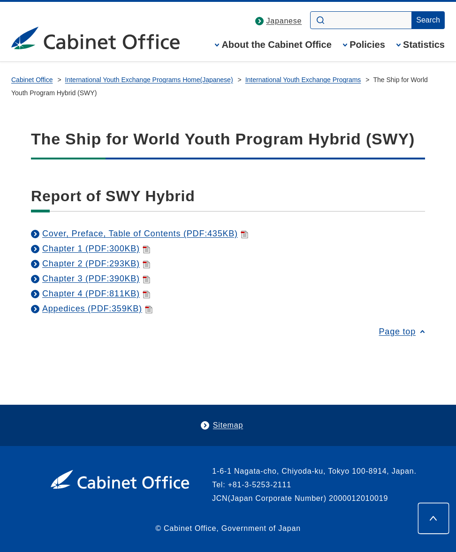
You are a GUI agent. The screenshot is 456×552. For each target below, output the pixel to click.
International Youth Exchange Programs (303, 79)
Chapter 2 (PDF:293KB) (96, 263)
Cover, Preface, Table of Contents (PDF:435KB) (145, 233)
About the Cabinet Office (276, 45)
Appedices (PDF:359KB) (97, 308)
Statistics (424, 45)
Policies (367, 45)
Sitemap (228, 425)
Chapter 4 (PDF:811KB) (96, 293)
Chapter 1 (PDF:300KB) (96, 248)
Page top (397, 331)
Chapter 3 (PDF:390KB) (96, 278)
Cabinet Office (32, 79)
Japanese (284, 21)
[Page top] (433, 518)
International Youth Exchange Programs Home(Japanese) (149, 79)
